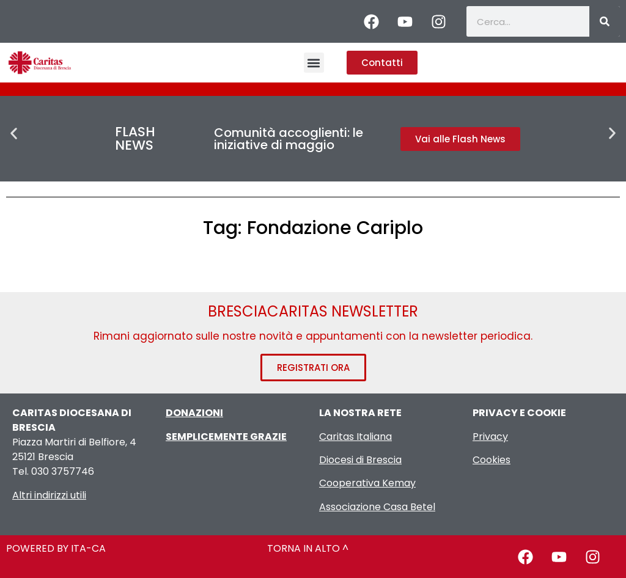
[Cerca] (604, 21)
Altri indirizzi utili (49, 495)
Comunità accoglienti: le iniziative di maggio (288, 138)
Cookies (491, 460)
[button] (314, 63)
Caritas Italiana (355, 437)
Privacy (490, 437)
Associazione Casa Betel (377, 507)
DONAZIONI (194, 413)
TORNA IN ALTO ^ (307, 548)
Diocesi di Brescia (360, 460)
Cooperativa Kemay (367, 483)
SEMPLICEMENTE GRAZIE (226, 437)
